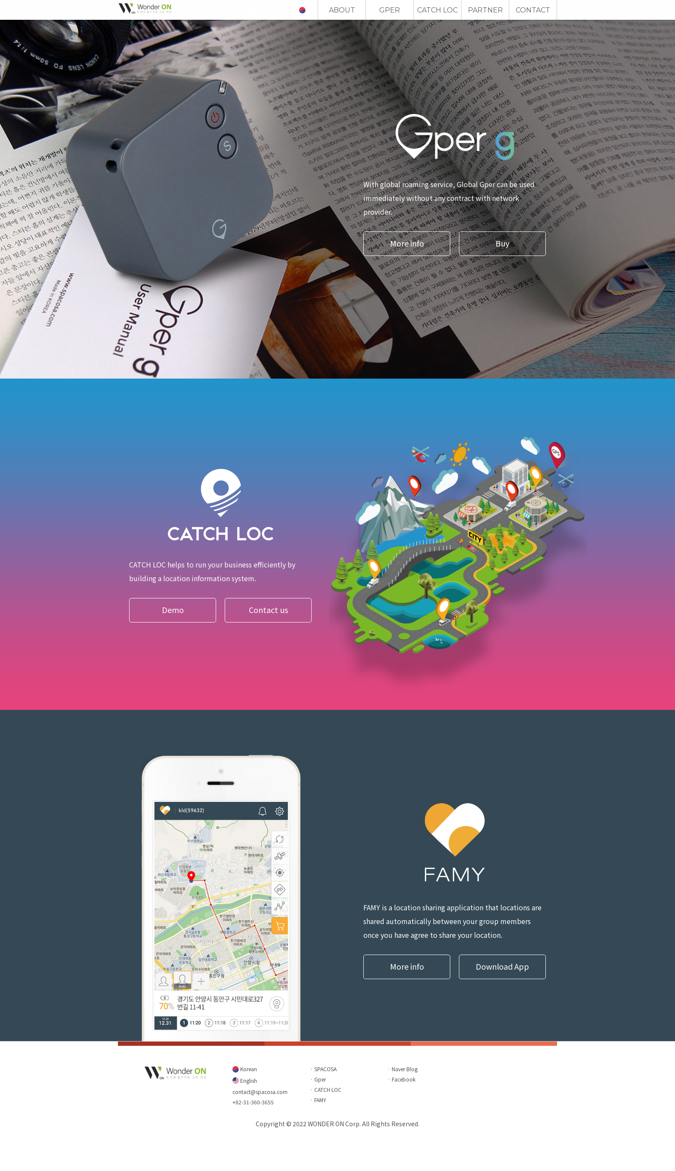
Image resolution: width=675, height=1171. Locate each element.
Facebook (403, 1079)
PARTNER (485, 10)
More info (407, 243)
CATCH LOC (437, 10)
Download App (502, 966)
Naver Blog (405, 1068)
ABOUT (342, 10)
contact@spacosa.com (260, 1091)
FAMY (320, 1099)
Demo (173, 609)
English (248, 1080)
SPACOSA (325, 1068)
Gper (320, 1079)
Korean (248, 1068)
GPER (389, 10)
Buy (502, 243)
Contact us (268, 609)
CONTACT (533, 10)
